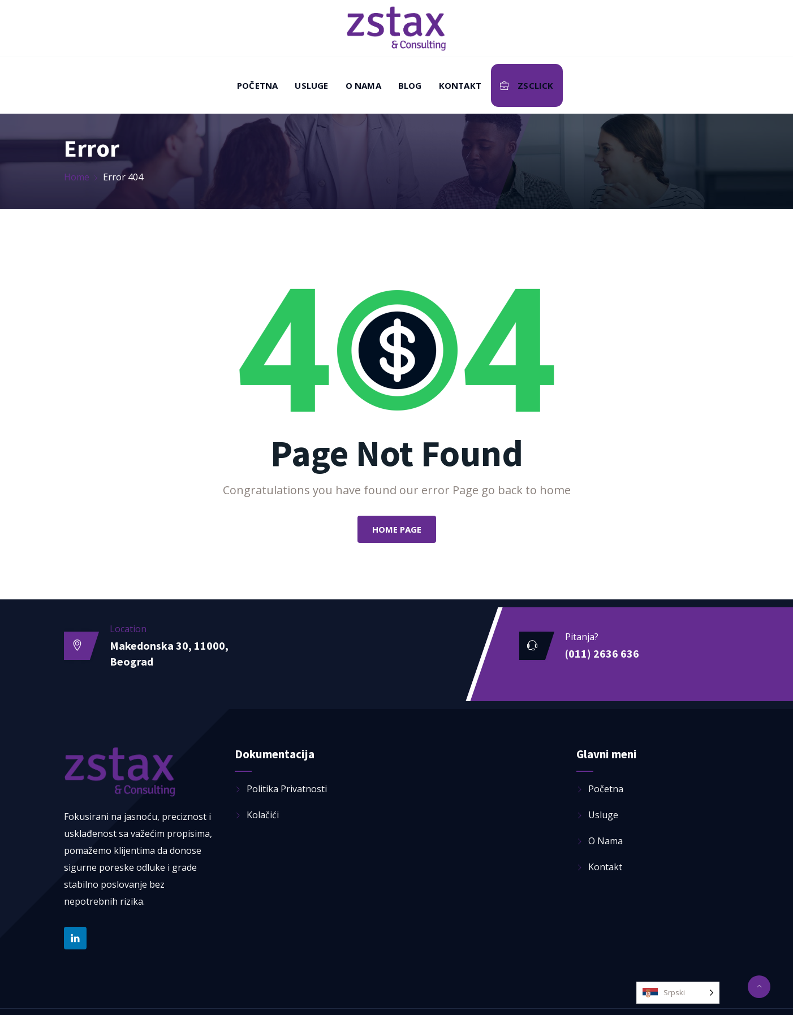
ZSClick (527, 85)
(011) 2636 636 (602, 653)
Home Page (396, 529)
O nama (363, 85)
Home (76, 177)
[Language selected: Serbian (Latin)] (677, 993)
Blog (410, 85)
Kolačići (263, 815)
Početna (257, 85)
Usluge (311, 85)
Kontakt (460, 85)
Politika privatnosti (287, 789)
